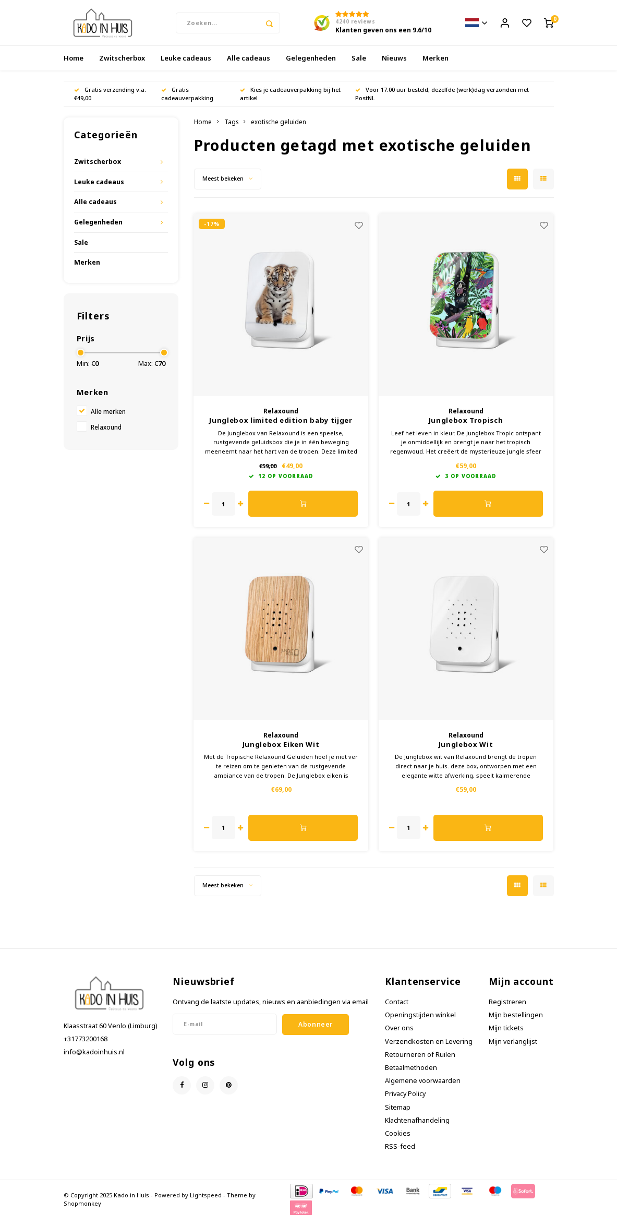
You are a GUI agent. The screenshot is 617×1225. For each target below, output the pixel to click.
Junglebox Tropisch (466, 427)
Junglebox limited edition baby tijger (280, 427)
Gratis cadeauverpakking (187, 100)
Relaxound (106, 434)
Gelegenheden (311, 64)
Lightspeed (206, 1202)
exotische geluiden (278, 128)
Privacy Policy (405, 1100)
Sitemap (397, 1114)
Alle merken (108, 418)
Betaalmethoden (411, 1074)
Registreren (507, 1008)
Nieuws (394, 64)
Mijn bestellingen (516, 1021)
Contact (396, 1008)
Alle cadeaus (248, 64)
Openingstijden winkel (420, 1021)
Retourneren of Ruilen (420, 1061)
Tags (231, 128)
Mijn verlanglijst (513, 1047)
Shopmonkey (82, 1210)
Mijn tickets (506, 1034)
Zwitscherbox (122, 64)
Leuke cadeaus (186, 64)
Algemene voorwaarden (423, 1087)
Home (73, 64)
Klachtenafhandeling (417, 1127)
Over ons (399, 1034)
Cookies (397, 1140)
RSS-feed (400, 1153)
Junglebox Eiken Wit (281, 751)
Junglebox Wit (466, 751)
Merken (435, 64)
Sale (359, 64)
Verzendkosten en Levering (429, 1047)
